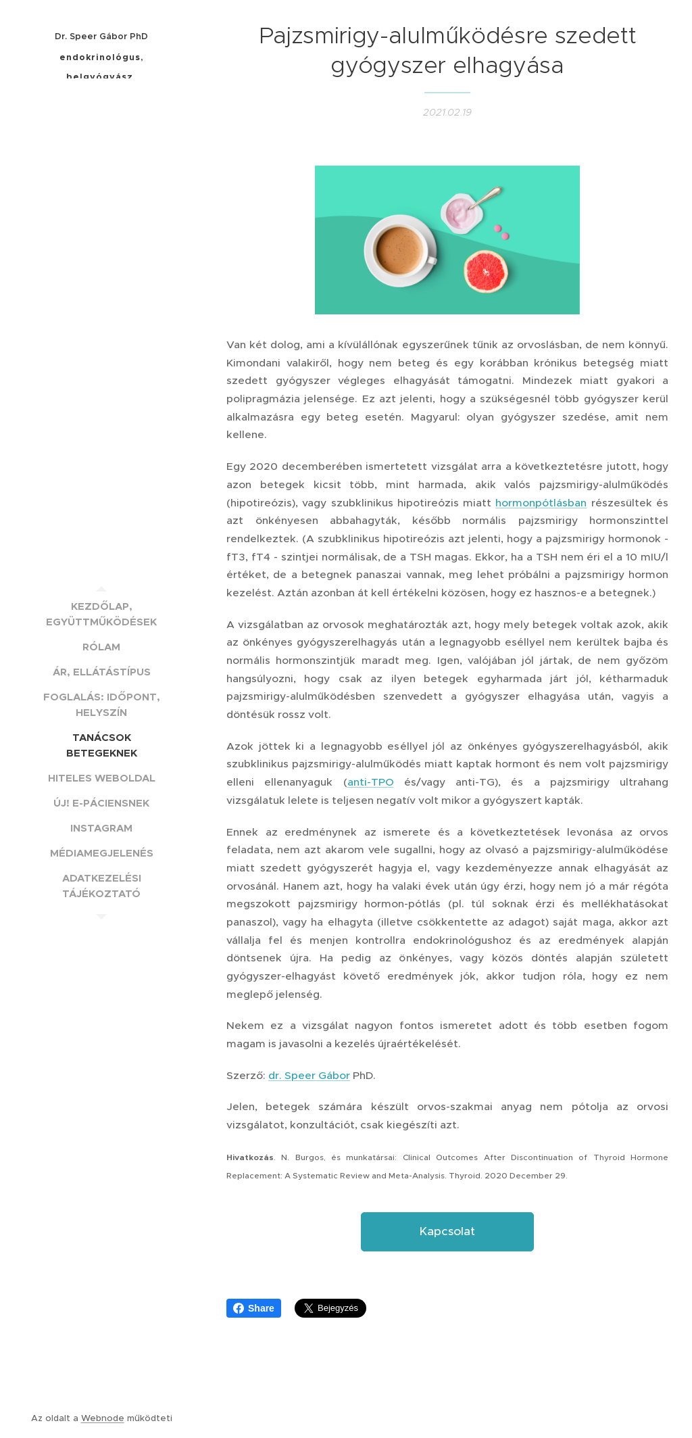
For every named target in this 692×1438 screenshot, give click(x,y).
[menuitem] (101, 613)
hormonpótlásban (541, 502)
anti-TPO (370, 781)
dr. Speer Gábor (309, 1075)
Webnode (102, 1418)
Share (253, 1308)
